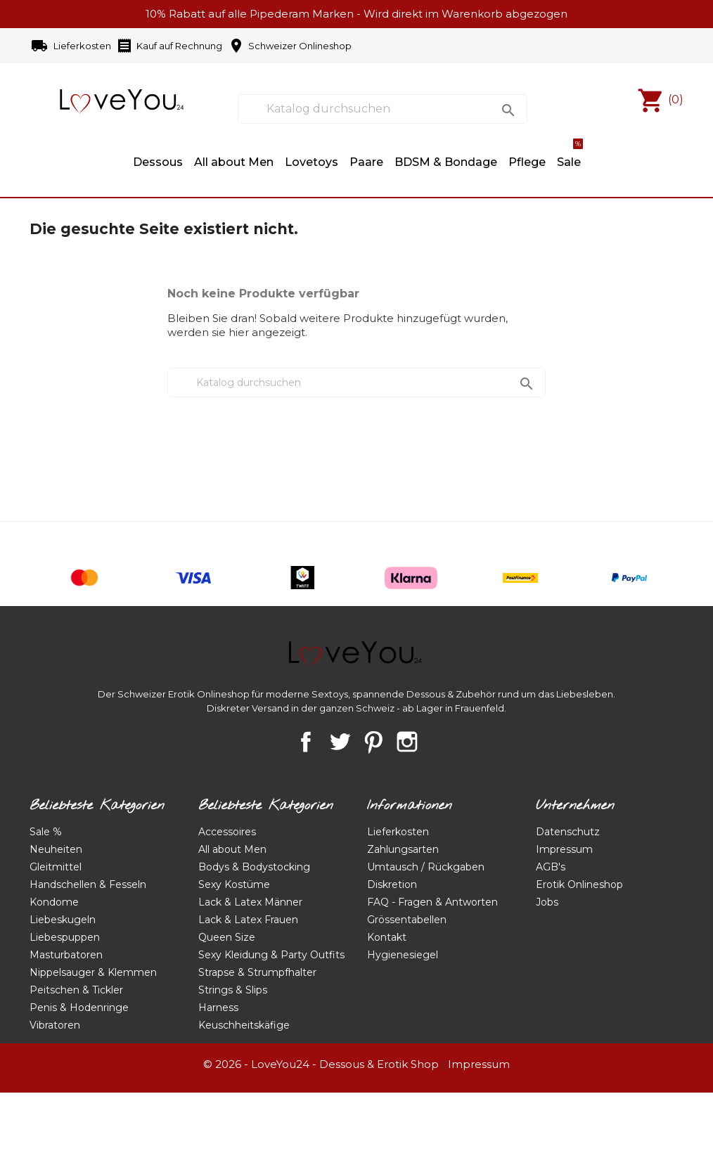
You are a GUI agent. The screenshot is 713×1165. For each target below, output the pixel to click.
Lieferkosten (72, 46)
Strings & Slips (232, 990)
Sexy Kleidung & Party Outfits (271, 954)
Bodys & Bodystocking (254, 867)
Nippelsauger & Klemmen (93, 972)
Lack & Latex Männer (250, 902)
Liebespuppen (65, 937)
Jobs (547, 902)
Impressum (564, 849)
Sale (570, 155)
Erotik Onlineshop (579, 884)
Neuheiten (56, 849)
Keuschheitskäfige (244, 1025)
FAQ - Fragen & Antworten (432, 902)
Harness (218, 1007)
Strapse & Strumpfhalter (257, 972)
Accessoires (227, 831)
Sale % (46, 831)
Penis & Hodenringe (79, 1007)
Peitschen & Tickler (76, 990)
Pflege (527, 162)
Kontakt (386, 937)
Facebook (306, 742)
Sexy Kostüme (234, 884)
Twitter (340, 742)
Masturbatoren (66, 954)
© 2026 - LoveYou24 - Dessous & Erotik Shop (321, 1064)
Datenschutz (568, 831)
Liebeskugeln (63, 919)
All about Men (234, 162)
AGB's (550, 867)
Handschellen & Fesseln (88, 884)
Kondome (54, 902)
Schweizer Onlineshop (290, 46)
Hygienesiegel (402, 954)
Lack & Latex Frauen (248, 919)
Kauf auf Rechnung (169, 46)
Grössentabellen (407, 919)
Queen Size (226, 937)
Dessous (158, 162)
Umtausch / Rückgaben (425, 867)
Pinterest (373, 742)
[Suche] (382, 109)
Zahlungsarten (403, 849)
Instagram (407, 742)
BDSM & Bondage (445, 162)
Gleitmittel (56, 867)
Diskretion (392, 884)
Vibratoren (55, 1025)
